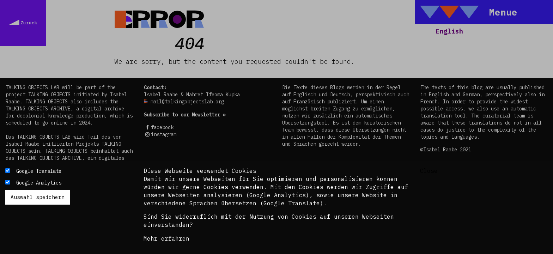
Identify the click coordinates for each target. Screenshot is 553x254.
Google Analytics (38, 183)
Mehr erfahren (166, 238)
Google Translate (38, 171)
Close (429, 171)
